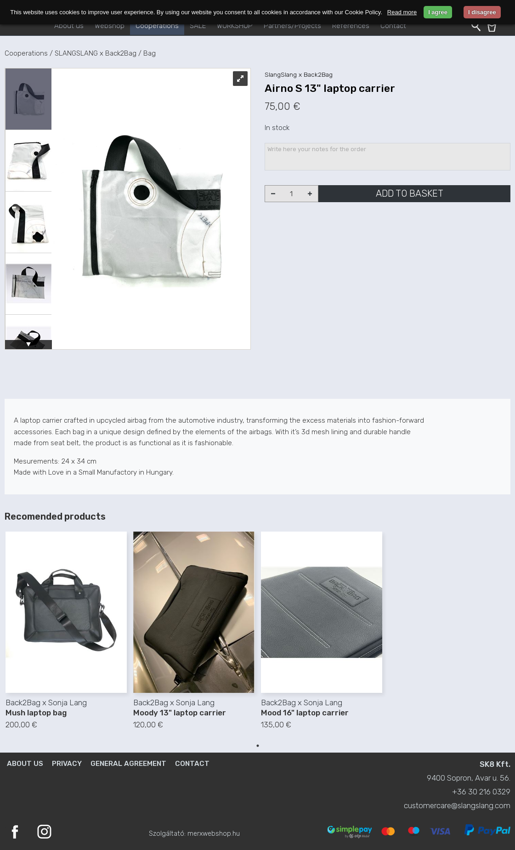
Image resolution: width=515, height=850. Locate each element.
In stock (277, 128)
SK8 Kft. (495, 764)
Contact (393, 26)
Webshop (110, 26)
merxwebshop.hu (213, 833)
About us (69, 26)
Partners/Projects (292, 26)
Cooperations (157, 26)
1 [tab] (257, 745)
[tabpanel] (66, 635)
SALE (198, 26)
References (350, 26)
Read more (402, 12)
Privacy (67, 763)
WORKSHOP (235, 26)
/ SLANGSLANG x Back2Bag (93, 53)
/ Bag (147, 53)
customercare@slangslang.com (457, 805)
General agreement (128, 763)
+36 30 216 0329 (481, 791)
